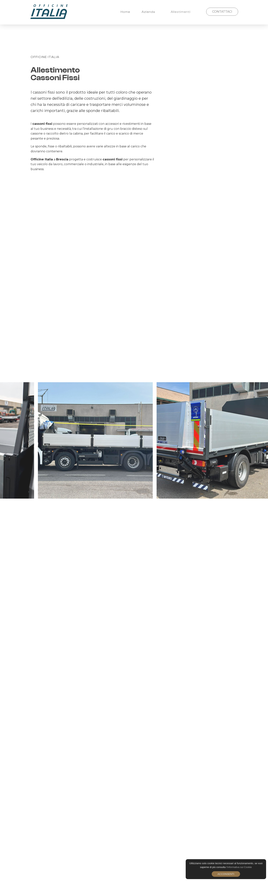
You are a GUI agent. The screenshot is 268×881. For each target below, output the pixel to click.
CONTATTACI (222, 11)
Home (125, 12)
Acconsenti (225, 874)
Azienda (148, 12)
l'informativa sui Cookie (239, 867)
